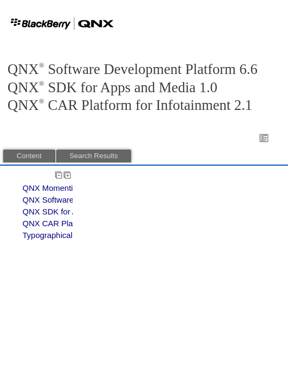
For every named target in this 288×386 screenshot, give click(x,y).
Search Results (94, 155)
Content (29, 155)
